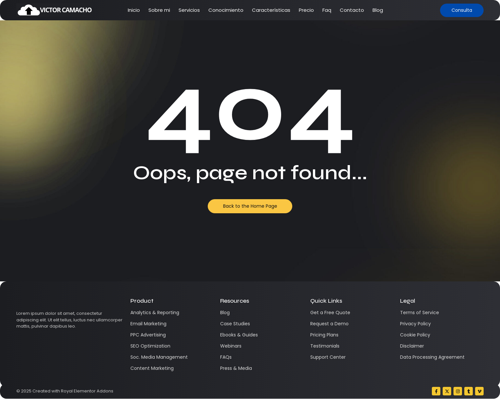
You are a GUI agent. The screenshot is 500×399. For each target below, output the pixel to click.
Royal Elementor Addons (87, 391)
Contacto (352, 10)
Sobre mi (159, 10)
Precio (306, 10)
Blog (378, 10)
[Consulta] (462, 10)
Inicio (134, 10)
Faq (326, 10)
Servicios (189, 10)
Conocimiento (225, 10)
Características (271, 10)
